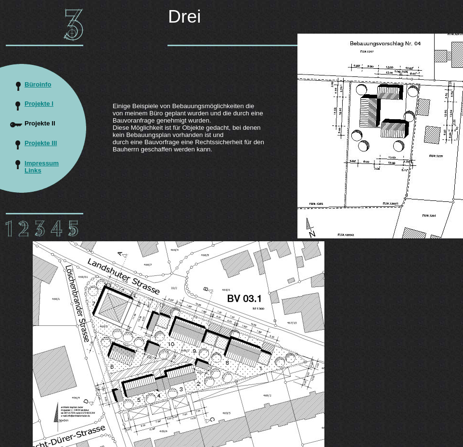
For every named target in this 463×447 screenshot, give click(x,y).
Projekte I (39, 103)
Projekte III (41, 143)
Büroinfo (38, 84)
